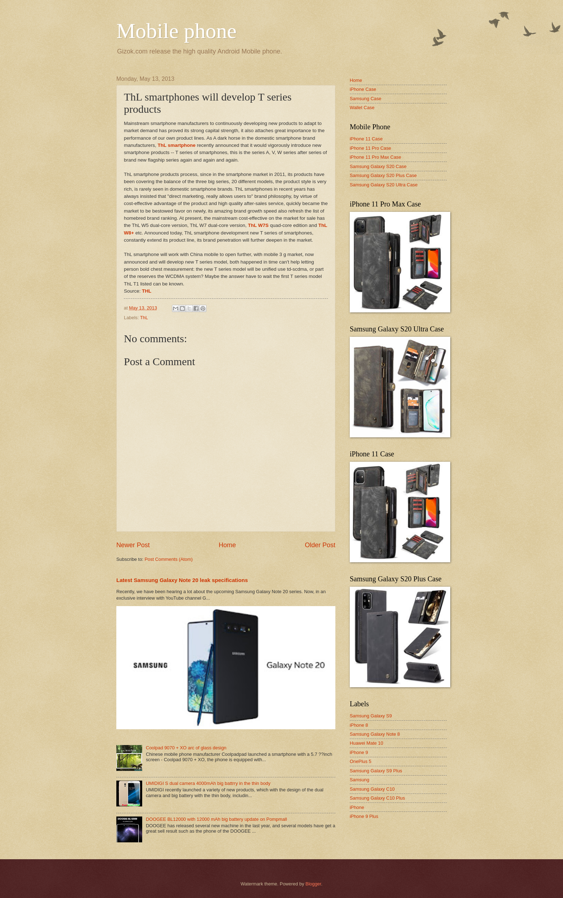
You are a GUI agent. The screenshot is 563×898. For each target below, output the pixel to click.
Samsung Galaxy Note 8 (375, 734)
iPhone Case (363, 89)
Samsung (359, 779)
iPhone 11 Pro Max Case (375, 157)
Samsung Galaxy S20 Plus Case (383, 175)
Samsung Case (365, 98)
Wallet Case (362, 107)
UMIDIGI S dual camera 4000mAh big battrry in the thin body (208, 783)
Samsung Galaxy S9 (371, 715)
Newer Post (133, 545)
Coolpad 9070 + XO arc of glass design (186, 747)
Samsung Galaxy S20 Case (378, 166)
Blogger (313, 884)
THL (146, 291)
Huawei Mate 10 (366, 743)
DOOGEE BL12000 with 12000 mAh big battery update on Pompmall (216, 819)
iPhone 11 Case (366, 138)
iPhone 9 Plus (364, 816)
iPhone (357, 807)
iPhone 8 (359, 725)
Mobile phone (176, 31)
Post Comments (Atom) (169, 559)
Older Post (320, 545)
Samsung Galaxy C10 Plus (377, 798)
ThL (144, 317)
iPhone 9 (359, 752)
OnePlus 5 (360, 761)
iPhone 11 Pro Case (370, 148)
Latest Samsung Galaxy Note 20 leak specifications (182, 580)
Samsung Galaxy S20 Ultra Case (384, 184)
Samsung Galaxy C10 (372, 789)
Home (227, 545)
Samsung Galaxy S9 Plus (376, 770)
